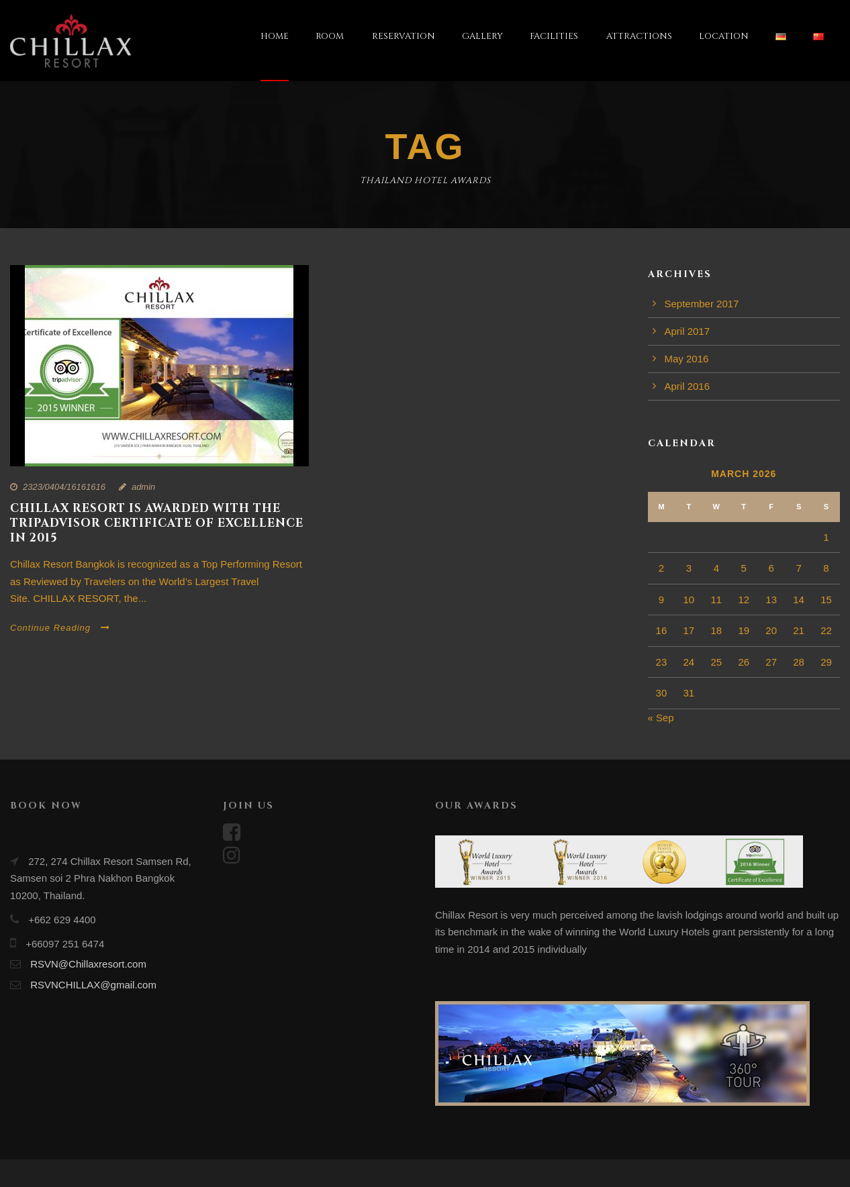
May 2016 (687, 358)
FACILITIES (554, 36)
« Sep (661, 717)
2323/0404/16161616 (64, 487)
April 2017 (687, 331)
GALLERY (482, 36)
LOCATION (724, 36)
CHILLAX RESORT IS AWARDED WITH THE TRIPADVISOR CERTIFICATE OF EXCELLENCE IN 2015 (156, 523)
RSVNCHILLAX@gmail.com (93, 984)
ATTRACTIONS (639, 36)
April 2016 (687, 386)
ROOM (330, 36)
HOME (275, 36)
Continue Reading (60, 628)
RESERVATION (403, 36)
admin (143, 487)
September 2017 (702, 303)
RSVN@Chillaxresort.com (88, 964)
